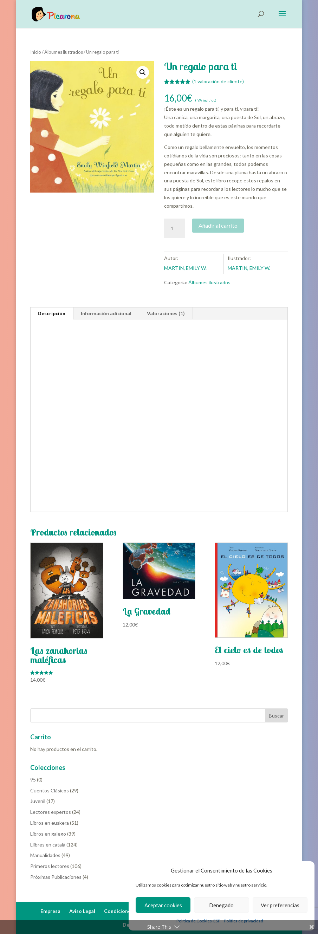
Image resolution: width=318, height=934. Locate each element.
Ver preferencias (280, 905)
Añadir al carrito (218, 225)
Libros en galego (48, 834)
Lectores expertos (50, 812)
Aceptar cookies (163, 905)
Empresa (50, 911)
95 (33, 780)
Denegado (221, 905)
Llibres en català (47, 845)
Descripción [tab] (51, 313)
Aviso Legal (82, 911)
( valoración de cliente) (218, 81)
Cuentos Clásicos (49, 790)
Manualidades (45, 855)
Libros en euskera (49, 823)
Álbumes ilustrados (63, 52)
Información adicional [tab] (106, 313)
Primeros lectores (49, 866)
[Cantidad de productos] (174, 228)
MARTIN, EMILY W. (185, 268)
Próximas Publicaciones (56, 877)
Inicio (35, 52)
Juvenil (37, 801)
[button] (142, 72)
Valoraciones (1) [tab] (166, 313)
